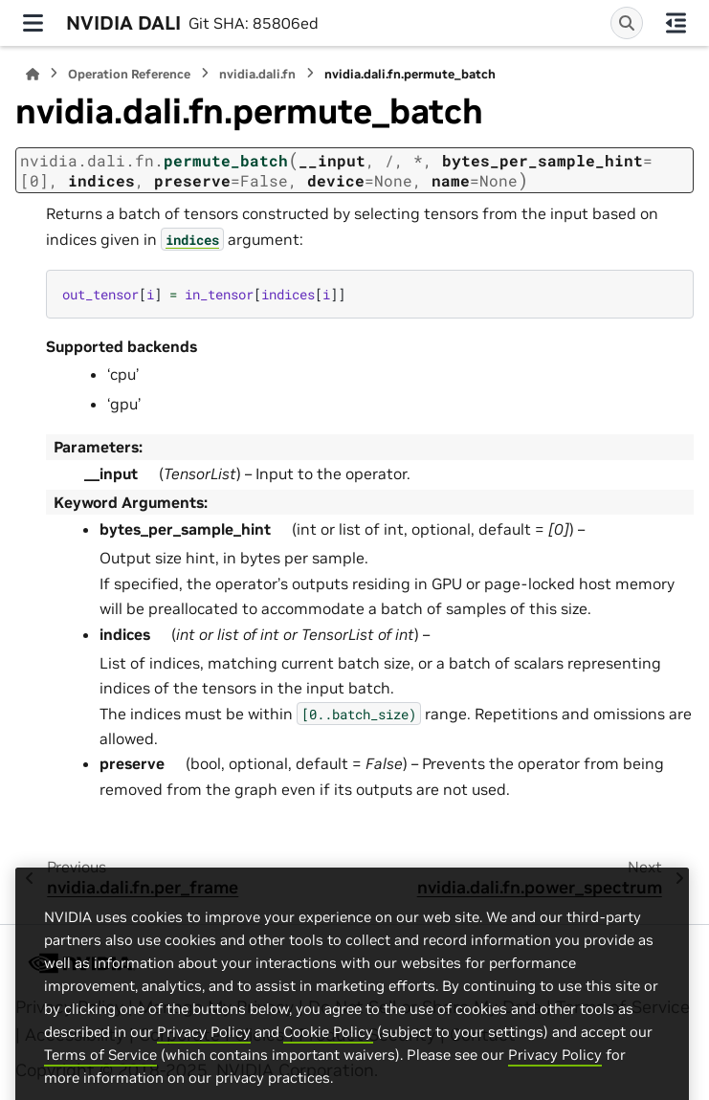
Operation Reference (129, 74)
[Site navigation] (33, 23)
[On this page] (676, 23)
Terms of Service (100, 1085)
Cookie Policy (328, 1062)
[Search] (626, 23)
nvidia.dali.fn (257, 74)
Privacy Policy (204, 1062)
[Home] (32, 74)
